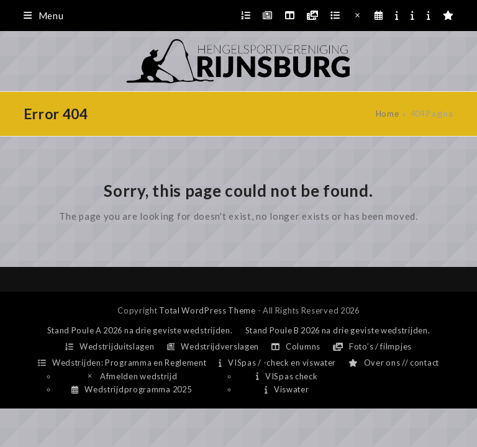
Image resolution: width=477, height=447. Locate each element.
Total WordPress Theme (207, 310)
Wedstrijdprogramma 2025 (131, 389)
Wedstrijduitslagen (110, 346)
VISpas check (286, 376)
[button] (43, 15)
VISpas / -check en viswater (277, 363)
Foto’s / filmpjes (372, 346)
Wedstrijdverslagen (213, 346)
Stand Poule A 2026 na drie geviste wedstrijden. (140, 330)
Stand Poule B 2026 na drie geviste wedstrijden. (337, 330)
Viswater (287, 389)
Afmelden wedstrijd (132, 376)
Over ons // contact (393, 363)
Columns (295, 346)
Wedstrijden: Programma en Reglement (122, 363)
